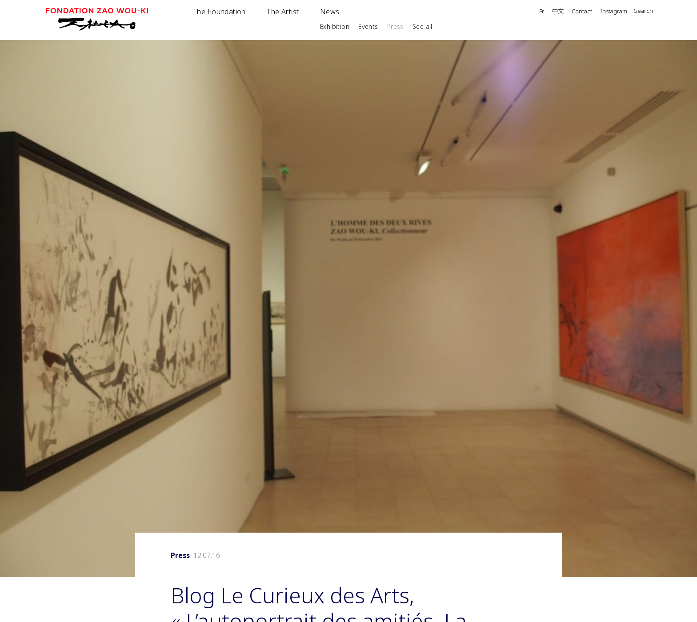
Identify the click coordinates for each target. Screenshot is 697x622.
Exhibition (334, 26)
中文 (558, 11)
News (330, 11)
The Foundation (219, 11)
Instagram (613, 11)
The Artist (283, 11)
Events (368, 26)
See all (423, 26)
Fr (541, 11)
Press (395, 26)
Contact (582, 11)
